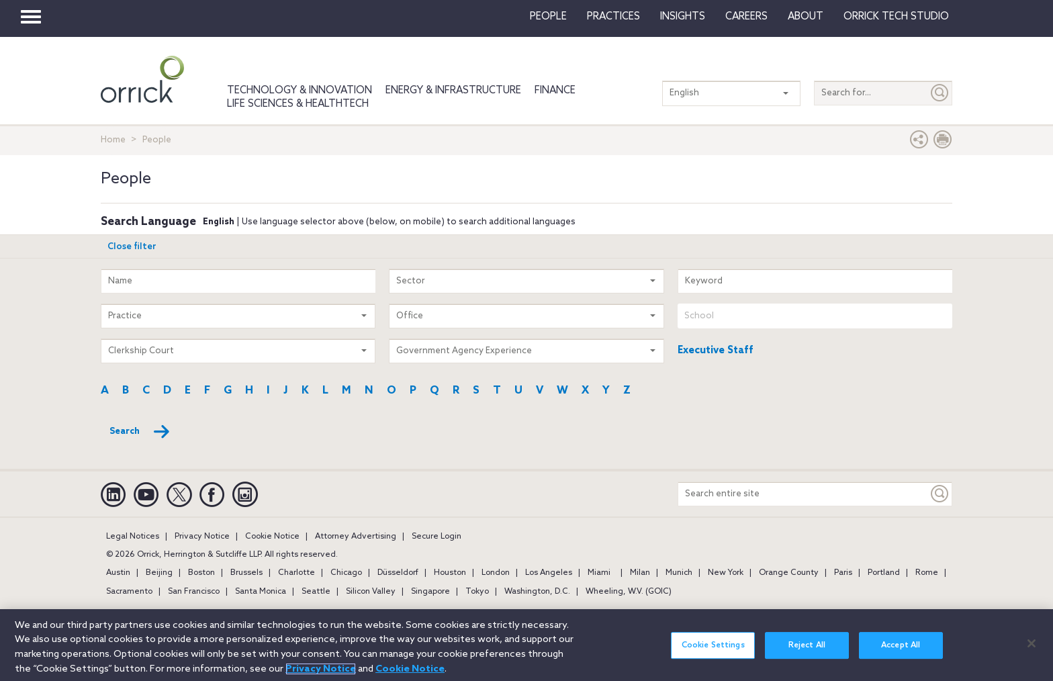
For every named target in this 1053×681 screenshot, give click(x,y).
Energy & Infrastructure (453, 91)
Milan (640, 573)
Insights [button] (682, 17)
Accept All (900, 652)
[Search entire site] (803, 494)
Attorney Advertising (355, 536)
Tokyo (477, 591)
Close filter (131, 247)
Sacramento (129, 591)
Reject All (806, 652)
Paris (843, 573)
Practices (613, 17)
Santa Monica (260, 591)
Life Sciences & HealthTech (298, 104)
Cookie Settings (713, 652)
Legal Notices (132, 536)
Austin (118, 573)
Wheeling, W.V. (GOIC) (629, 591)
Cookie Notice (272, 536)
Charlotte (296, 573)
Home (113, 140)
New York (725, 573)
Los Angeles (548, 573)
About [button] (805, 17)
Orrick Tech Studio (896, 17)
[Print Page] (942, 143)
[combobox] (815, 316)
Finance (555, 91)
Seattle (316, 591)
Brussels (246, 573)
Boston (201, 573)
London (496, 573)
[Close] (1031, 651)
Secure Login (436, 536)
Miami (599, 573)
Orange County (789, 573)
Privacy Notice (202, 536)
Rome (926, 573)
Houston (450, 573)
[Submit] (940, 93)
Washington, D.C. (537, 591)
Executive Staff (715, 351)
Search (140, 432)
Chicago (346, 573)
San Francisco (194, 591)
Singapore (430, 591)
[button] (919, 143)
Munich (679, 573)
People (548, 17)
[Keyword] (940, 494)
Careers (746, 17)
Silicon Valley (371, 591)
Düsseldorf (397, 573)
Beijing (159, 573)
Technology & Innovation (299, 91)
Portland (884, 573)
